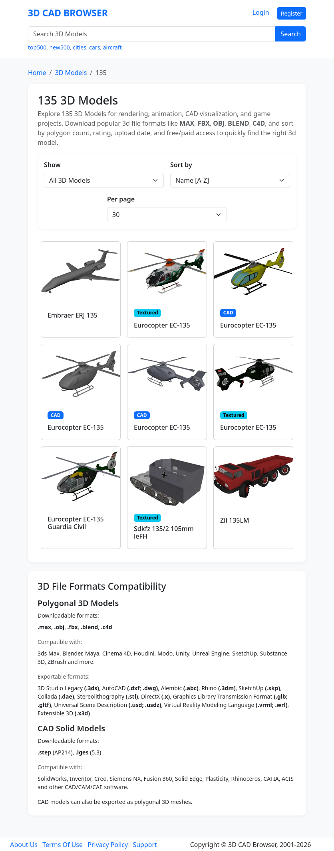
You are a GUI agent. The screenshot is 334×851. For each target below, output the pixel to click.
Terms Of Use (62, 844)
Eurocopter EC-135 (162, 325)
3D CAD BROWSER (68, 13)
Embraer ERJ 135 (72, 315)
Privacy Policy (107, 844)
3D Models (71, 72)
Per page (121, 199)
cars (94, 47)
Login (260, 12)
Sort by (181, 164)
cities (79, 47)
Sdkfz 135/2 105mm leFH (164, 532)
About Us (24, 844)
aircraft (112, 47)
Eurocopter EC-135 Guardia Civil (76, 523)
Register (291, 13)
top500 (37, 47)
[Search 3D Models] (152, 33)
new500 (60, 47)
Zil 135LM (234, 520)
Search (290, 34)
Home (37, 72)
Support (145, 844)
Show (52, 164)
